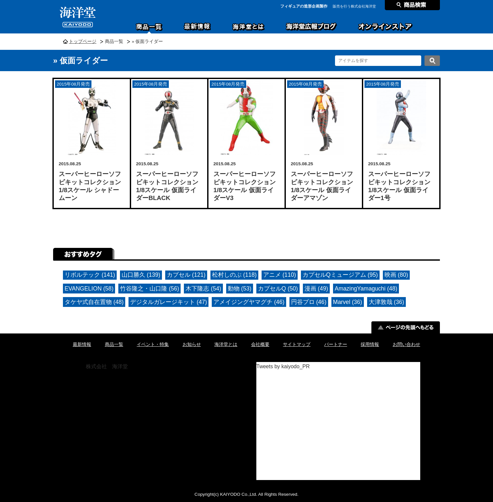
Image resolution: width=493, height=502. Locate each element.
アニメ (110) (279, 274)
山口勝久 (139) (141, 274)
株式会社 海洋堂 (107, 366)
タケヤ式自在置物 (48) (94, 302)
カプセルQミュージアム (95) (340, 274)
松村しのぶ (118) (234, 274)
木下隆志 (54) (203, 288)
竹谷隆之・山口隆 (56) (149, 288)
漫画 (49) (316, 288)
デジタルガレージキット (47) (168, 302)
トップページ (82, 41)
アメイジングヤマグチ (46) (248, 302)
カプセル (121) (186, 274)
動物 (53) (239, 288)
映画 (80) (396, 274)
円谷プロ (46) (308, 302)
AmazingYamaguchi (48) (366, 288)
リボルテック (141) (90, 274)
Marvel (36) (347, 302)
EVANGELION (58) (89, 288)
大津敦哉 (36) (386, 302)
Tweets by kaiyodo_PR (283, 366)
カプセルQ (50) (278, 288)
